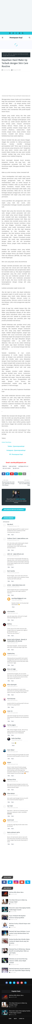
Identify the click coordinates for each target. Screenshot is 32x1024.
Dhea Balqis (11, 793)
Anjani (9, 762)
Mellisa (9, 624)
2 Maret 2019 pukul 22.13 (12, 700)
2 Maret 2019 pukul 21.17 (12, 670)
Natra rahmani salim (13, 832)
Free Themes (14, 1021)
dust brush (10, 820)
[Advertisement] (16, 16)
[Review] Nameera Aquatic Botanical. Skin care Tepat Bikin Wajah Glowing (19, 969)
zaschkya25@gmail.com (19, 598)
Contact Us (21, 1018)
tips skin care (16, 468)
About (15, 1018)
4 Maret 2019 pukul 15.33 (17, 740)
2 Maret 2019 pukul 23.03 (12, 712)
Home (10, 1018)
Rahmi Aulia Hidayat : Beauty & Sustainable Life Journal (17, 640)
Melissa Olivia (11, 779)
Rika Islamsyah (12, 684)
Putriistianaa (11, 698)
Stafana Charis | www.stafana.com (17, 538)
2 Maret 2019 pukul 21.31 (12, 686)
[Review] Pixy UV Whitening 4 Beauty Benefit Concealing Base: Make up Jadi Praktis (19, 951)
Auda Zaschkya (7, 70)
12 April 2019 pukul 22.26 (12, 834)
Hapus (12, 534)
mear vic (10, 711)
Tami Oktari (10, 750)
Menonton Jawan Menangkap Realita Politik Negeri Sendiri (19, 909)
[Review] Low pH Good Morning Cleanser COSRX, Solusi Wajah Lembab (18, 960)
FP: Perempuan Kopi (16, 454)
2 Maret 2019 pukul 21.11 (12, 655)
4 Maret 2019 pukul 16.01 (12, 751)
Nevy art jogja (11, 669)
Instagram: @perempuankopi (16, 450)
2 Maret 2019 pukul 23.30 (12, 726)
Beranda (5, 54)
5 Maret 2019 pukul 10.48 (12, 764)
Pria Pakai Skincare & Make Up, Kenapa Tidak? (18, 901)
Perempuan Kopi (16, 38)
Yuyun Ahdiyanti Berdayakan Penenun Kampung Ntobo (17, 916)
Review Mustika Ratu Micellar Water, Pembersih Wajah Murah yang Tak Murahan (19, 941)
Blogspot (25, 1021)
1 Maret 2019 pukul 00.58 (17, 600)
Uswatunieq (11, 653)
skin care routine (7, 468)
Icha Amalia (11, 611)
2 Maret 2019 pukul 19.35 (12, 642)
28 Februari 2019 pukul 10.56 (13, 586)
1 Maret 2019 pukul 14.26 (12, 613)
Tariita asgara (11, 725)
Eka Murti (10, 524)
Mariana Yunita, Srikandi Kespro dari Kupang (19, 924)
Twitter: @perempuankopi (16, 446)
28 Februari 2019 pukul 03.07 (13, 572)
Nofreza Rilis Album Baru (16, 892)
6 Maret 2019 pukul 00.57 (12, 795)
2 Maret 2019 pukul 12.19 (12, 625)
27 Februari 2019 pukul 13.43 (13, 540)
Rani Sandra (11, 571)
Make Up (10, 54)
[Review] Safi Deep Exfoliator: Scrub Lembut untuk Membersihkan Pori (19, 932)
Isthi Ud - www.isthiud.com (15, 554)
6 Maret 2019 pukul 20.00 (12, 807)
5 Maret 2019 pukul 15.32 (12, 781)
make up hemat (12, 466)
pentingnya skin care (23, 466)
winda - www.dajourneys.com (16, 585)
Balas (9, 534)
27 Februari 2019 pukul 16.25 (13, 555)
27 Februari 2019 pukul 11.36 (13, 526)
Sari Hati (10, 806)
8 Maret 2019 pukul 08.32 (12, 821)
